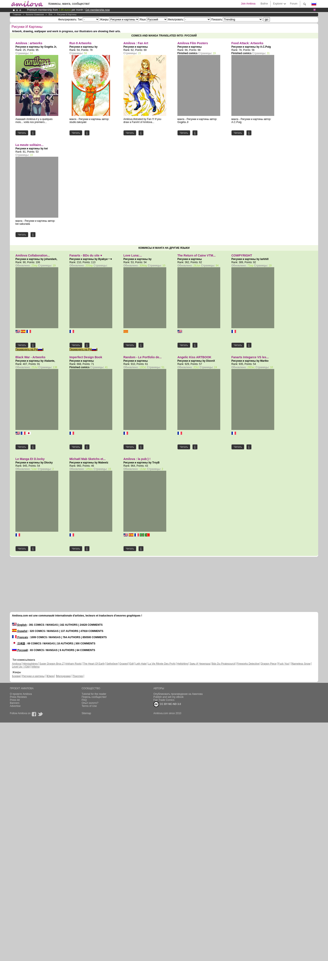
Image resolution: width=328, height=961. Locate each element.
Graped (123, 663)
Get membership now (97, 9)
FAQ (84, 699)
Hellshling (182, 663)
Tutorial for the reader (94, 693)
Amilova (16, 663)
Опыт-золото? (90, 702)
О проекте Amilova (21, 693)
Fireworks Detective (248, 663)
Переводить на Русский (29, 349)
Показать (216, 19)
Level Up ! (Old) (21, 666)
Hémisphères (30, 663)
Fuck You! (283, 663)
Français (20, 637)
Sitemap (86, 713)
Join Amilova (248, 3)
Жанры (104, 19)
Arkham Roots (73, 663)
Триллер (78, 676)
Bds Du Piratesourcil (223, 663)
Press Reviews (18, 696)
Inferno (35, 666)
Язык (143, 19)
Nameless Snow (301, 663)
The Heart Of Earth (94, 663)
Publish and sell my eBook (168, 696)
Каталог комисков (35, 14)
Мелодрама (63, 676)
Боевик (16, 676)
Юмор (50, 676)
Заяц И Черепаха (200, 663)
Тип (80, 19)
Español (19, 631)
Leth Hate (140, 663)
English (19, 624)
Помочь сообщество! (94, 696)
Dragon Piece (269, 663)
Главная (17, 14)
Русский (20, 650)
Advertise (15, 705)
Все (50, 14)
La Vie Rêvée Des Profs (161, 663)
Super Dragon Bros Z (51, 663)
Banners (14, 702)
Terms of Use (89, 705)
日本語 (18, 643)
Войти (264, 3)
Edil (131, 663)
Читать (22, 132)
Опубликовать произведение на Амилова (178, 693)
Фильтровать (175, 19)
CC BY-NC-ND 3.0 (167, 704)
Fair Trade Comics (163, 699)
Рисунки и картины (66, 14)
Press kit (15, 699)
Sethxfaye (112, 663)
